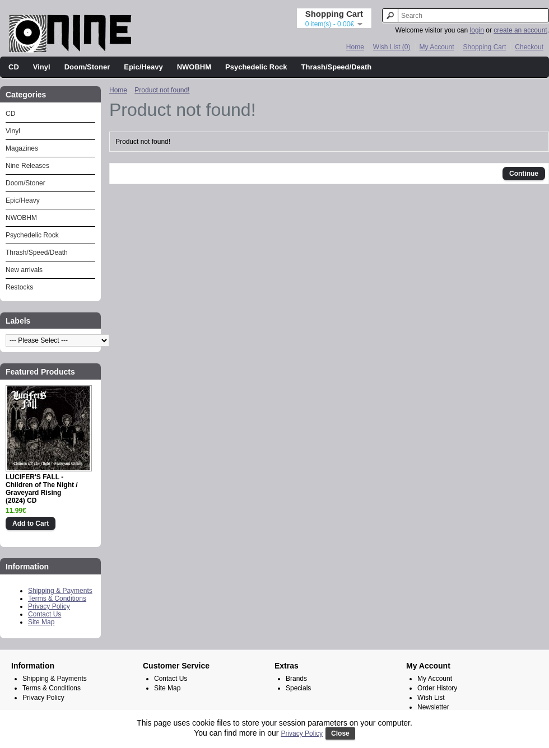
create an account (520, 30)
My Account (437, 47)
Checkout (529, 47)
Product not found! (161, 90)
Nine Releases (27, 166)
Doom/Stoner (87, 67)
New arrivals (24, 270)
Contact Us (44, 614)
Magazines (22, 148)
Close (340, 733)
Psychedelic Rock (256, 67)
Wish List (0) (392, 47)
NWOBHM (194, 67)
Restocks (19, 287)
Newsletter (433, 707)
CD (13, 67)
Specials (298, 688)
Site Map (41, 622)
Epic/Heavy (143, 67)
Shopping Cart (484, 47)
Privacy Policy (49, 606)
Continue (523, 173)
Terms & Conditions (57, 598)
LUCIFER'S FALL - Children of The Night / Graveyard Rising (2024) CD (42, 488)
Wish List (431, 698)
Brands (296, 678)
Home (355, 47)
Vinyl (41, 67)
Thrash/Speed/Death (336, 67)
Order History (437, 688)
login (477, 30)
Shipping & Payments (60, 591)
